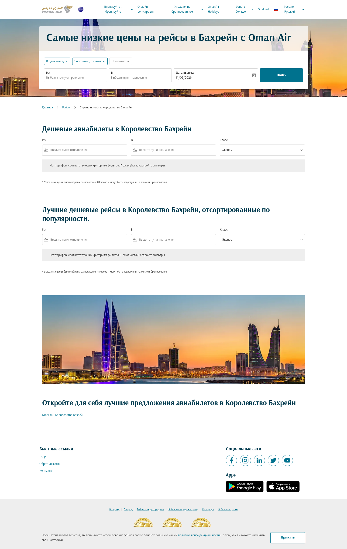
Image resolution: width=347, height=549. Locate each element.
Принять (288, 537)
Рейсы (66, 107)
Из (48, 73)
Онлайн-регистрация (145, 9)
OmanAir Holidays (213, 9)
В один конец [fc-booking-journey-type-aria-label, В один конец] (55, 61)
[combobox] (75, 77)
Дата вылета (185, 73)
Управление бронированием (189, 9)
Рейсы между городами (150, 509)
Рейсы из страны (228, 509)
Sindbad (263, 9)
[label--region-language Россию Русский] (289, 9)
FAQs (42, 457)
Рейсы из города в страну (183, 509)
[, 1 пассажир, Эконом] (87, 61)
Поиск (281, 75)
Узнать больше (246, 9)
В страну (114, 509)
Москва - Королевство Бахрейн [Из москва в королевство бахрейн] (63, 415)
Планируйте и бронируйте (120, 9)
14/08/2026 (184, 77)
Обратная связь (49, 464)
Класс (224, 140)
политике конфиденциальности (199, 535)
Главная (47, 107)
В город (128, 509)
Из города (208, 509)
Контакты (45, 471)
